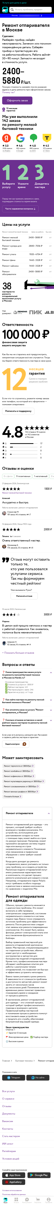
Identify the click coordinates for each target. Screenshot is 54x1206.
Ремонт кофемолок (12, 776)
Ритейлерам (9, 1151)
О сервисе (8, 1099)
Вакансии (7, 1121)
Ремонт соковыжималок (14, 786)
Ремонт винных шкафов (14, 791)
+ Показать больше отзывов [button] (18, 652)
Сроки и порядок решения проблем (38, 380)
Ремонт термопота (12, 766)
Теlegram (13, 1077)
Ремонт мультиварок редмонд (17, 781)
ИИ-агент (7, 1144)
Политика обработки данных (14, 1194)
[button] (27, 16)
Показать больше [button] (12, 796)
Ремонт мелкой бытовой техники (17, 493)
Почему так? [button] (8, 92)
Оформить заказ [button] (17, 100)
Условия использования (12, 1190)
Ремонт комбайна (11, 771)
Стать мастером (11, 1136)
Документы (8, 1113)
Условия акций (10, 1159)
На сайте (37, 1077)
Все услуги (8, 1091)
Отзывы (6, 1106)
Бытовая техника (24, 1060)
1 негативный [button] (40, 476)
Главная (6, 1060)
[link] (18, 766)
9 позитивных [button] (23, 476)
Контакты (7, 1129)
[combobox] (30, 10)
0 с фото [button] (8, 476)
